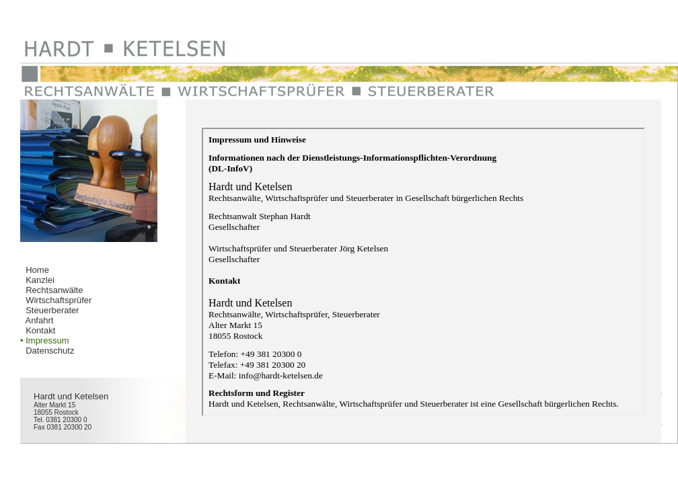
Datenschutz (50, 351)
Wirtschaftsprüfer (58, 300)
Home (37, 270)
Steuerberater (52, 310)
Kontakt (40, 330)
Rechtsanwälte (54, 290)
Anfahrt (39, 320)
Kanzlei (40, 280)
